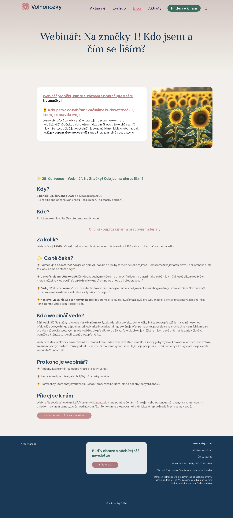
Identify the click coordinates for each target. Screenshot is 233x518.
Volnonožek (99, 404)
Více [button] (154, 8)
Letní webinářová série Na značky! (64, 120)
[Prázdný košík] (204, 8)
